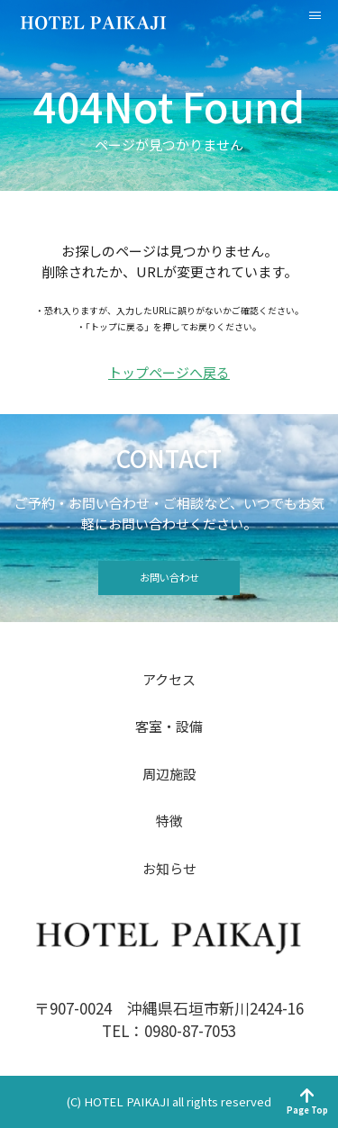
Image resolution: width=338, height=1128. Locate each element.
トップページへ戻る (169, 372)
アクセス (169, 679)
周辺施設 (169, 774)
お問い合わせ (169, 577)
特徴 (169, 820)
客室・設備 (169, 726)
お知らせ (169, 868)
